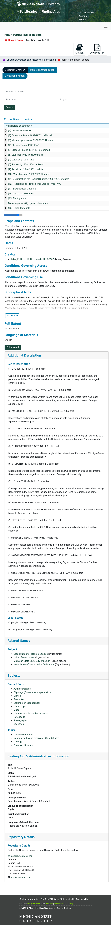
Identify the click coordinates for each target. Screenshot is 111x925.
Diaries (17, 695)
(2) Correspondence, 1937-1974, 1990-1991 (30, 135)
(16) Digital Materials (19, 208)
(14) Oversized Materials (21, 193)
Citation (79, 49)
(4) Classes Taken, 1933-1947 (23, 145)
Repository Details (21, 837)
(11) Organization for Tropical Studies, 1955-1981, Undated (38, 179)
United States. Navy (24, 657)
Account (83, 16)
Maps (16, 710)
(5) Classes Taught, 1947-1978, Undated (29, 150)
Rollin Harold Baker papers (18, 125)
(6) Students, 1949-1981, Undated (25, 154)
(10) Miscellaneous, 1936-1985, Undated (29, 174)
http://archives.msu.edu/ (21, 856)
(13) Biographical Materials (22, 188)
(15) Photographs (17, 198)
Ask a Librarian (86, 12)
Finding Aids (50, 11)
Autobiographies (22, 688)
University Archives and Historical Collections (30, 59)
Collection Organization (42, 69)
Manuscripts (20, 706)
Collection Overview (15, 69)
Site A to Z (46, 899)
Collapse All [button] (12, 347)
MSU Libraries (27, 11)
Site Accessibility (79, 899)
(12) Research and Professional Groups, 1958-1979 (34, 183)
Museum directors (23, 734)
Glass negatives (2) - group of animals (28, 203)
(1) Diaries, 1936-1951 (19, 130)
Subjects (14, 675)
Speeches (19, 724)
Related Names (19, 640)
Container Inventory (15, 75)
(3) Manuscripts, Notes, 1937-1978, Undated (31, 140)
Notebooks (19, 717)
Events (82, 19)
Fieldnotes (19, 699)
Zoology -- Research (24, 745)
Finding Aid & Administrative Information (38, 756)
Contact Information (29, 899)
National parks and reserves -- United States (36, 738)
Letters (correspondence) (27, 702)
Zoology (18, 741)
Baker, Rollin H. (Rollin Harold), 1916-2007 (32, 259)
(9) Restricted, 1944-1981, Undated (26, 169)
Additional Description (24, 355)
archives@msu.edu (20, 877)
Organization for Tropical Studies (31, 654)
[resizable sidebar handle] (13, 215)
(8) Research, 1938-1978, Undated (26, 164)
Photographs (20, 720)
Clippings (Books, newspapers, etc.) (32, 692)
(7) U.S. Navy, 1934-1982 (21, 159)
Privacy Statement (61, 899)
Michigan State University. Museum (32, 661)
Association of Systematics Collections (34, 664)
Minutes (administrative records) (30, 713)
